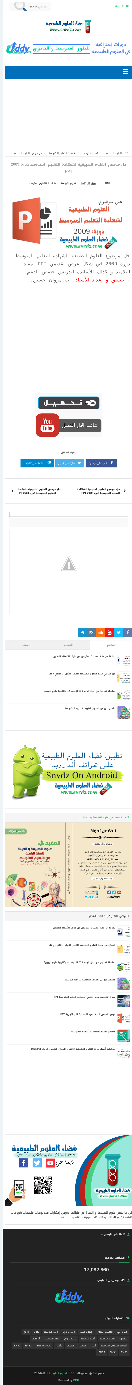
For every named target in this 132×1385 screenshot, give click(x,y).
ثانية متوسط (50, 1338)
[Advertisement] (66, 115)
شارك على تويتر (67, 463)
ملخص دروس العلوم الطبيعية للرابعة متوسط (87, 708)
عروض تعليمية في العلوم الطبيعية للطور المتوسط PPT (82, 997)
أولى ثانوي (67, 1332)
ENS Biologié (41, 1345)
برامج (23, 1332)
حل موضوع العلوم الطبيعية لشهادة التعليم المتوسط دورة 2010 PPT (95, 491)
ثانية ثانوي (67, 1338)
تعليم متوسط (65, 183)
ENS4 (110, 1352)
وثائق (56, 1345)
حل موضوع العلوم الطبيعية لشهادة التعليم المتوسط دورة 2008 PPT (36, 491)
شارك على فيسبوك (98, 463)
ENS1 (25, 1345)
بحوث (33, 1332)
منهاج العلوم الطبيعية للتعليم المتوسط (90, 1032)
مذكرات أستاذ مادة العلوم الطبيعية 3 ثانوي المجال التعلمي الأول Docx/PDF (71, 1049)
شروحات (33, 1338)
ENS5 (99, 1352)
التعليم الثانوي (102, 1332)
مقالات (80, 1345)
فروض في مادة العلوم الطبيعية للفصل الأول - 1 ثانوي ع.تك (79, 674)
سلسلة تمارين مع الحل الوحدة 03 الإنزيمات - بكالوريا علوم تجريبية (77, 691)
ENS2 (14, 1345)
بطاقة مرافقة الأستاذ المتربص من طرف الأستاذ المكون (82, 656)
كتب (91, 1345)
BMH (73, 1380)
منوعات (68, 1345)
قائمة (117, 6)
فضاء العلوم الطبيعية (59, 1373)
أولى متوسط (48, 1332)
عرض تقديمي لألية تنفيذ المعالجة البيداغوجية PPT (85, 1014)
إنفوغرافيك (83, 1332)
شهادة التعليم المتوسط (39, 183)
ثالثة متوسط (85, 1338)
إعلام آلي (120, 1332)
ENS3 (121, 1352)
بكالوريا (121, 1338)
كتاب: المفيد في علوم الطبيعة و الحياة (103, 817)
